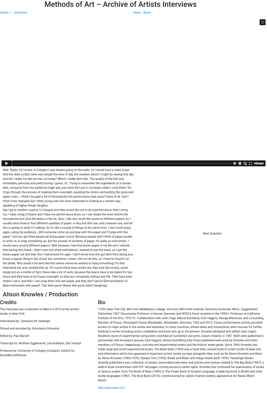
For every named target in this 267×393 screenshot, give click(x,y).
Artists (4, 12)
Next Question (212, 233)
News (137, 12)
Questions (20, 12)
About (147, 12)
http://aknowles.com (111, 387)
